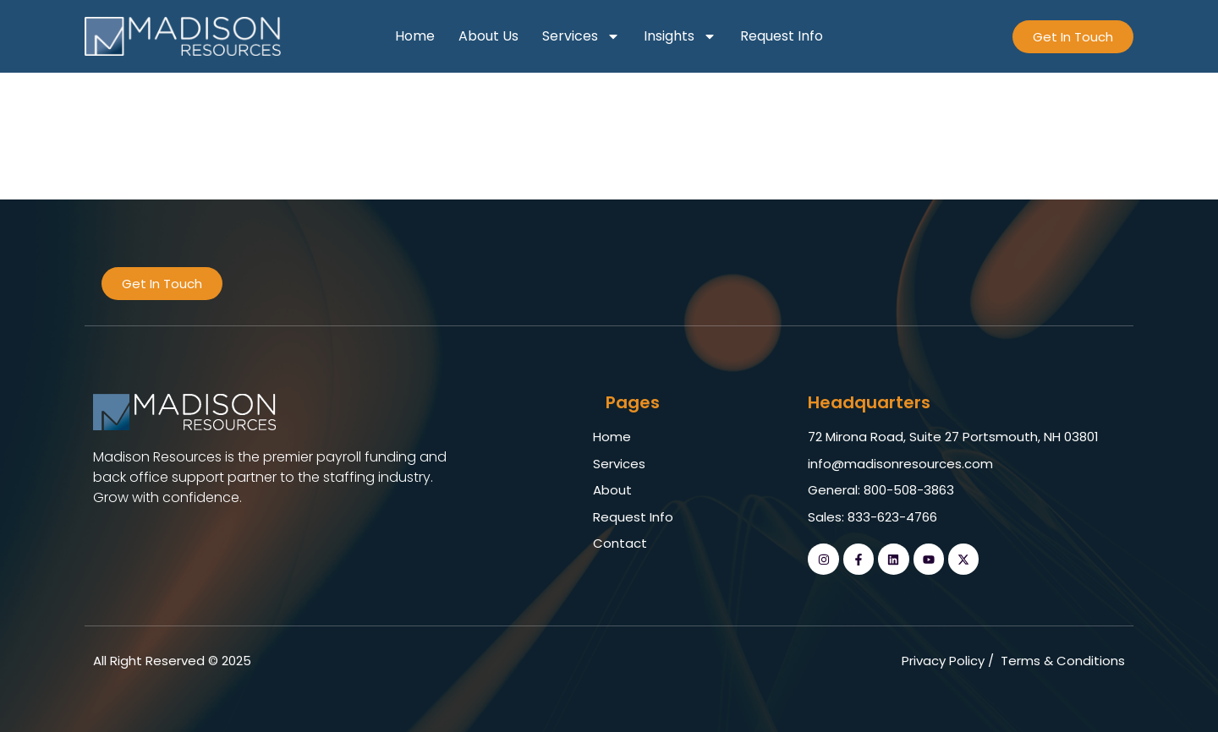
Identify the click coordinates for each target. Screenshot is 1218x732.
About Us (488, 36)
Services (581, 36)
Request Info (781, 36)
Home (415, 36)
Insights (680, 36)
